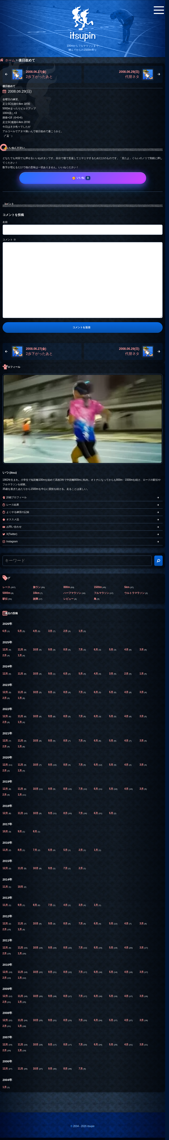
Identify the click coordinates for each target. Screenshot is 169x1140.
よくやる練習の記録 (17, 512)
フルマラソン (101, 593)
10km (36, 593)
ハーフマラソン (72, 593)
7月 (81, 649)
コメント (9, 239)
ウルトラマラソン (134, 593)
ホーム (10, 60)
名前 (5, 222)
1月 (81, 631)
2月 (65, 631)
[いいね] (82, 178)
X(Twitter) (11, 534)
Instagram (12, 541)
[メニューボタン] (158, 10)
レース (6, 587)
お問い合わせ (14, 526)
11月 (21, 649)
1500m (98, 587)
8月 (65, 649)
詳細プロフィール (16, 497)
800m (66, 587)
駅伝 (5, 598)
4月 (35, 631)
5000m (6, 593)
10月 (36, 649)
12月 (6, 649)
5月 (20, 631)
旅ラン (37, 587)
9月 (50, 649)
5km (126, 587)
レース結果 (12, 504)
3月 (50, 631)
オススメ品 (12, 519)
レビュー (68, 598)
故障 (35, 598)
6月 (5, 631)
